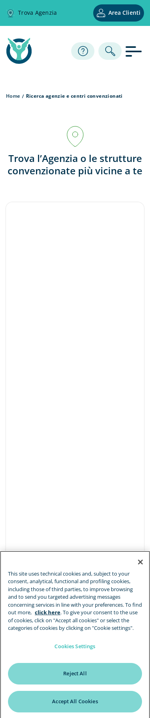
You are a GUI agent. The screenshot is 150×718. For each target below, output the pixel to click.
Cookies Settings (74, 647)
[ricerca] (110, 51)
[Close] (140, 563)
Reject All (74, 675)
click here (47, 614)
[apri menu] (135, 50)
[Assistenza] (82, 51)
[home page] (19, 61)
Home (13, 96)
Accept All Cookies (75, 703)
